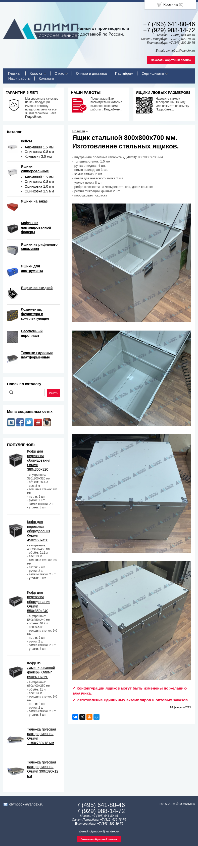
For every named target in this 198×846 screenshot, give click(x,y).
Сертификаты (152, 73)
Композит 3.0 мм (38, 156)
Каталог (36, 73)
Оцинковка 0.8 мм (39, 152)
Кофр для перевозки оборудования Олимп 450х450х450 (38, 531)
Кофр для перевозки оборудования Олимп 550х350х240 (38, 601)
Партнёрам (124, 73)
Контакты (46, 78)
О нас (59, 73)
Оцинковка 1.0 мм (39, 186)
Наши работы (19, 78)
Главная (14, 73)
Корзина (170, 4)
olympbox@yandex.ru (26, 804)
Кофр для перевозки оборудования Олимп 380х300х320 (38, 460)
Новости (78, 131)
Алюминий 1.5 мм (39, 147)
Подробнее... (34, 116)
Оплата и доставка (91, 73)
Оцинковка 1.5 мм (39, 191)
